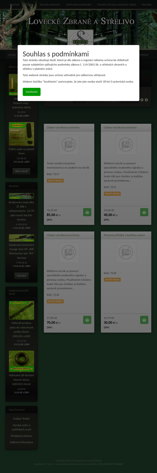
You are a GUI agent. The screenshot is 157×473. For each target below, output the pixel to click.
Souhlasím (32, 92)
